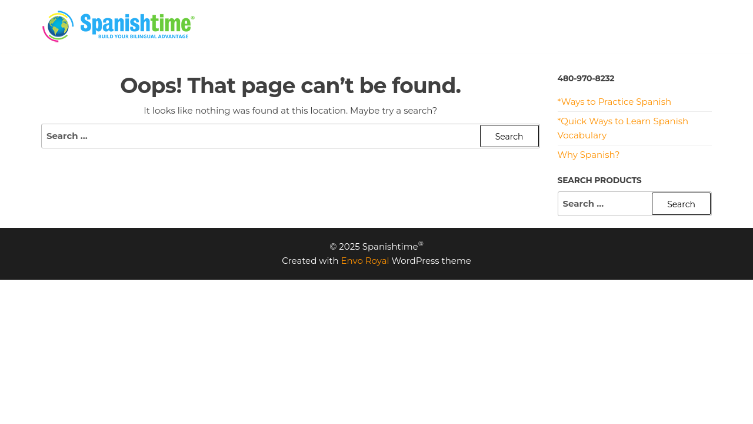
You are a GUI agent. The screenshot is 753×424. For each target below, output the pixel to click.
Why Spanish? (589, 154)
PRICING (422, 26)
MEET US (626, 26)
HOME (370, 26)
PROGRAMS (486, 26)
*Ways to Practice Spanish (615, 101)
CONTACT (687, 26)
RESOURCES (560, 26)
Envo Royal (365, 260)
